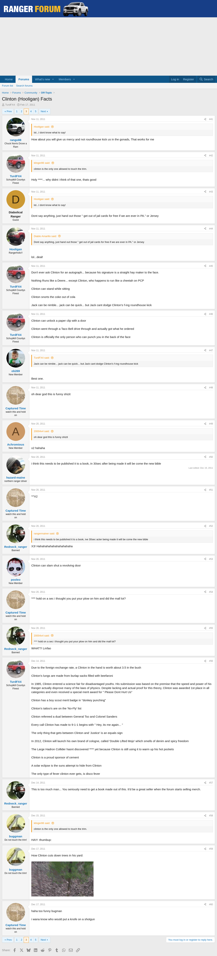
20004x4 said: (42, 431)
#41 (211, 119)
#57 (211, 782)
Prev (9, 111)
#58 (211, 815)
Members (65, 79)
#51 (211, 490)
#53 (211, 559)
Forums (23, 79)
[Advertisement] (108, 46)
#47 (211, 350)
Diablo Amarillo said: (45, 236)
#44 (211, 228)
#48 (211, 387)
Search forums (24, 85)
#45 (211, 266)
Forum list (7, 85)
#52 (211, 526)
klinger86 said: (42, 162)
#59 (211, 848)
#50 (211, 457)
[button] (53, 79)
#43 (211, 191)
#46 (211, 314)
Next (43, 111)
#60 (211, 904)
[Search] (206, 79)
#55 (211, 628)
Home (9, 79)
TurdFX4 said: (42, 357)
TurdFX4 (10, 104)
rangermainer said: (44, 533)
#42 (211, 155)
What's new (42, 79)
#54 (211, 592)
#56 (211, 661)
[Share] (205, 119)
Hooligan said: (42, 126)
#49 (211, 423)
